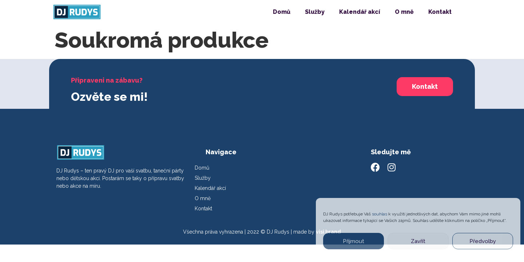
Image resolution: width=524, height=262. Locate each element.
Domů (281, 11)
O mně (404, 11)
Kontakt (440, 11)
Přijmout (353, 241)
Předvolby (482, 241)
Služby (315, 11)
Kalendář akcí (359, 11)
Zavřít (418, 241)
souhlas (379, 214)
